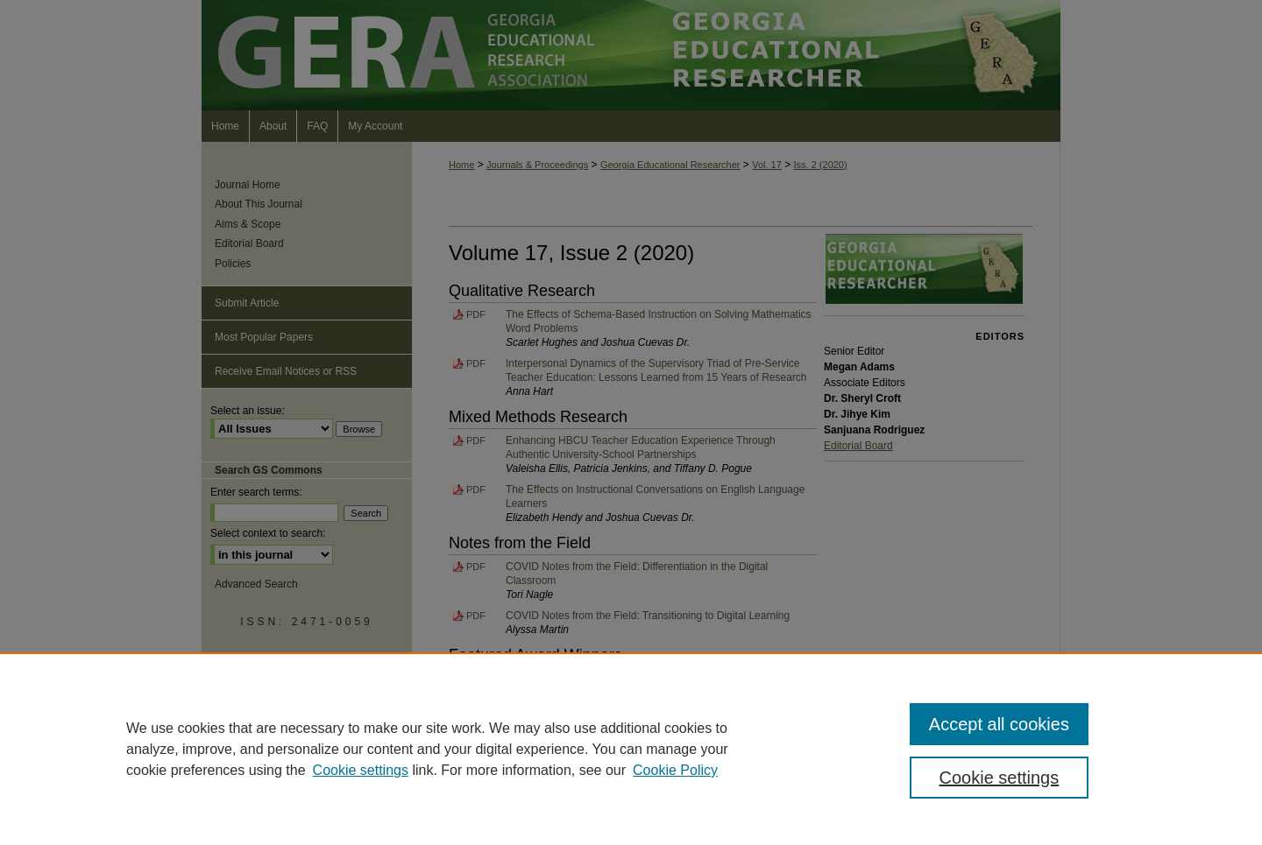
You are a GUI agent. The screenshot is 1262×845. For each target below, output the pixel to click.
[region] (631, 748)
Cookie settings (360, 770)
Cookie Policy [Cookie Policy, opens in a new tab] (675, 770)
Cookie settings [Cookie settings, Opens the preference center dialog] (999, 777)
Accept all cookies (999, 724)
